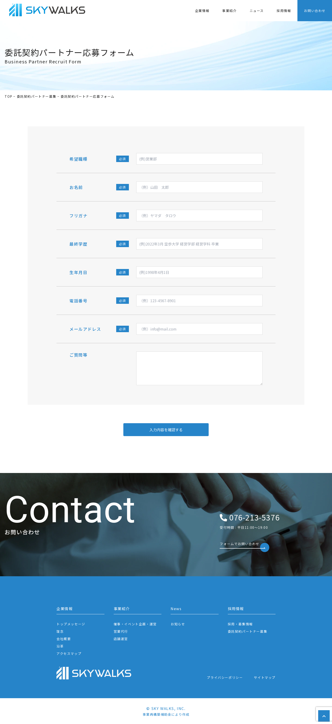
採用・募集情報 (240, 624)
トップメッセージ (70, 624)
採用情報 (284, 10)
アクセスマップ (68, 653)
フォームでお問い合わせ (243, 545)
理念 (60, 631)
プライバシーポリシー (225, 677)
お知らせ (178, 624)
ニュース (257, 10)
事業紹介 (229, 10)
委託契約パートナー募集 (247, 631)
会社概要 (63, 638)
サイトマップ (265, 677)
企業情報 (202, 10)
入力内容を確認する (166, 429)
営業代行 (121, 631)
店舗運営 (121, 638)
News (176, 608)
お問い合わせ (315, 10)
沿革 (60, 646)
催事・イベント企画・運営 (135, 624)
